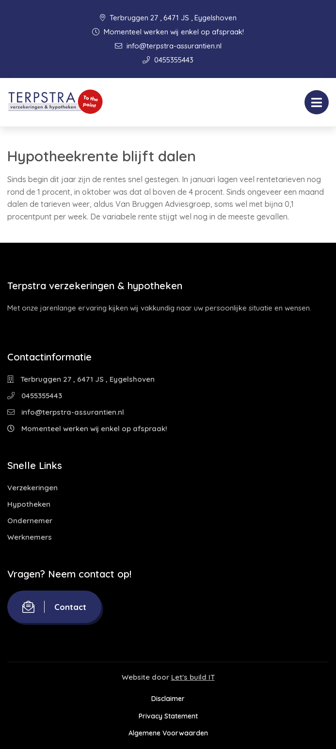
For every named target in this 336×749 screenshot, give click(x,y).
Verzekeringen (32, 487)
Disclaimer (168, 698)
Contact (54, 607)
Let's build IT (193, 677)
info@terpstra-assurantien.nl (168, 45)
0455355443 (168, 59)
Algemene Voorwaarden (168, 733)
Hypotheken (28, 504)
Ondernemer (29, 520)
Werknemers (29, 537)
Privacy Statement (168, 716)
